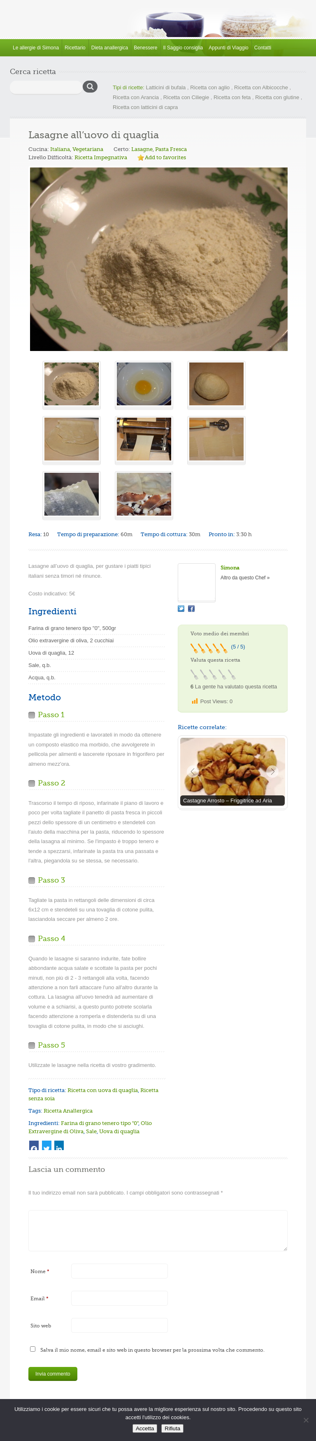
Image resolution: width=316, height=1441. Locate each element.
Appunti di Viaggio (229, 48)
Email (39, 1299)
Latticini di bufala (166, 87)
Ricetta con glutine (277, 97)
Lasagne (142, 149)
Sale (91, 1131)
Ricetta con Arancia (136, 97)
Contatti (262, 48)
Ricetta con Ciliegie (186, 97)
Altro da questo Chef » (245, 578)
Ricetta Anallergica (68, 1111)
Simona (230, 568)
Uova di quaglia (119, 1131)
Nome (39, 1271)
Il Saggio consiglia (183, 48)
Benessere (145, 48)
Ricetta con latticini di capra (145, 107)
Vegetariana (87, 149)
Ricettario (75, 48)
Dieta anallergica (109, 48)
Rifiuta (172, 1428)
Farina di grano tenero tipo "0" (99, 1123)
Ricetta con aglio (210, 87)
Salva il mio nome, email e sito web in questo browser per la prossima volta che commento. (152, 1350)
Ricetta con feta (232, 97)
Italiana (60, 149)
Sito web (40, 1326)
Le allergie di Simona (36, 48)
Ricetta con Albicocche (261, 87)
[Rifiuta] (306, 1420)
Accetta (145, 1428)
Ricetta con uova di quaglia (102, 1090)
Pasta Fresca (171, 149)
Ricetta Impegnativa (100, 157)
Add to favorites (165, 157)
